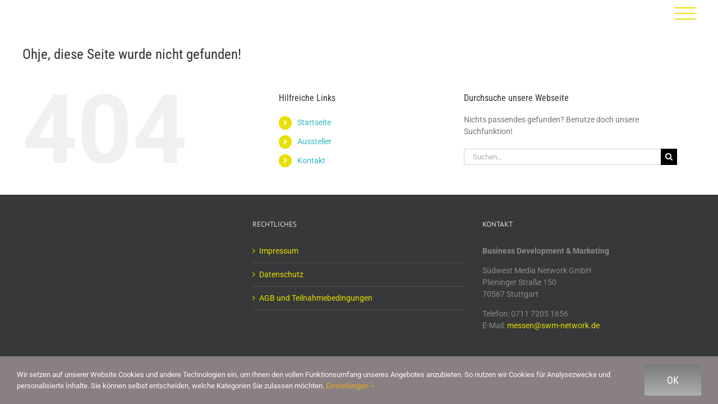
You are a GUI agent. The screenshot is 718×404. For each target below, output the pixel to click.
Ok (673, 380)
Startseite (314, 122)
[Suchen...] (562, 157)
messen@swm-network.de (553, 325)
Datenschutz (281, 274)
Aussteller (314, 141)
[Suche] (669, 157)
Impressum (278, 250)
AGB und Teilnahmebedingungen (315, 297)
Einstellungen (350, 386)
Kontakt (311, 160)
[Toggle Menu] (685, 13)
